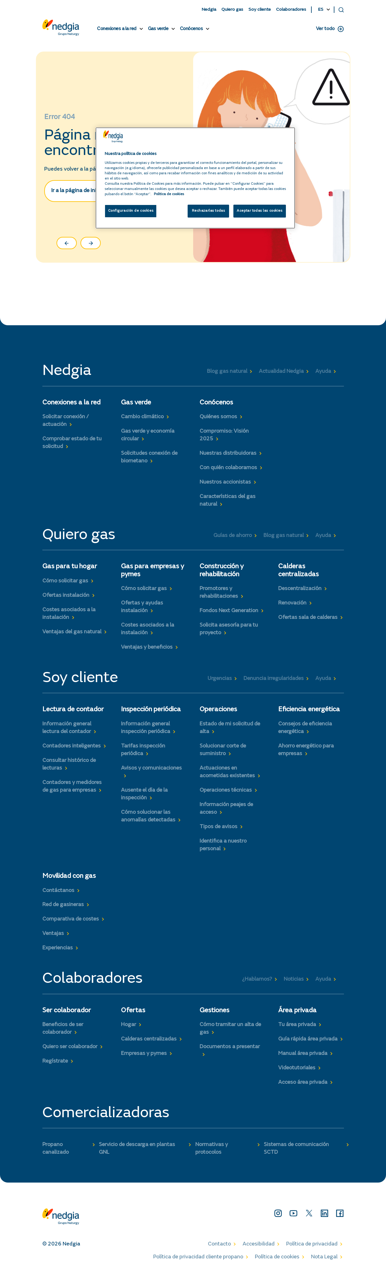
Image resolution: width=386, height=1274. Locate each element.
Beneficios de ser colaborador (62, 1028)
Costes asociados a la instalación (69, 613)
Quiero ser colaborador (69, 1047)
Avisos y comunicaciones (151, 768)
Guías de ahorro (232, 536)
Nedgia (209, 9)
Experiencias (57, 948)
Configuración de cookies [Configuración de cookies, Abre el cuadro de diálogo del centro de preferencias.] (131, 211)
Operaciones (218, 709)
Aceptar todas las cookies (259, 211)
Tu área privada (297, 1025)
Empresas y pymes (144, 1053)
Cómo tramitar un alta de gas (230, 1028)
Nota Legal (324, 1257)
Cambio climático (142, 417)
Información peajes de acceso (226, 808)
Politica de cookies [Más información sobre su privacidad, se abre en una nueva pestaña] (169, 194)
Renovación (292, 603)
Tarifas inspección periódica (143, 750)
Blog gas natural (227, 371)
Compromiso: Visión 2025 (224, 435)
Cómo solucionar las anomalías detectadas (148, 816)
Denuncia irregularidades (274, 678)
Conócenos (191, 28)
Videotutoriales (296, 1068)
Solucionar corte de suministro (223, 750)
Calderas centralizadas (298, 570)
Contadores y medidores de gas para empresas (72, 786)
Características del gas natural (227, 500)
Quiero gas (232, 9)
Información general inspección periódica (145, 728)
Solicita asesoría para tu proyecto (229, 629)
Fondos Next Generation (229, 611)
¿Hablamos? (257, 979)
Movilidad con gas (69, 876)
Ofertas (133, 1010)
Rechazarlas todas (208, 211)
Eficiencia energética (309, 709)
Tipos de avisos (218, 827)
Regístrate (55, 1061)
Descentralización (300, 589)
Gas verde (158, 28)
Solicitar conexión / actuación (65, 420)
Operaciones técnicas (226, 790)
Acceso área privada (302, 1082)
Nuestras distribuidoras (228, 453)
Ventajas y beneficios (147, 647)
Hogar (128, 1025)
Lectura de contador (73, 709)
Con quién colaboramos (228, 468)
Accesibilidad (259, 1244)
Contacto (219, 1244)
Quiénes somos (218, 417)
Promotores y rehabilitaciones (219, 592)
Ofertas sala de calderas (307, 617)
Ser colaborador (66, 1010)
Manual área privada (302, 1053)
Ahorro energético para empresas (306, 750)
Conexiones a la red (116, 28)
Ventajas (53, 933)
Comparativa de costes (70, 919)
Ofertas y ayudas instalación (142, 607)
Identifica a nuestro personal (223, 845)
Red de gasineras (63, 905)
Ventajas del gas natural (71, 632)
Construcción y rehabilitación (222, 570)
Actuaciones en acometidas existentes (227, 772)
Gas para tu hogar (69, 566)
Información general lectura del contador (66, 728)
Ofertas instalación (65, 595)
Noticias (294, 979)
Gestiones (214, 1010)
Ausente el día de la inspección (144, 794)
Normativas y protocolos (211, 1148)
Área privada (297, 1010)
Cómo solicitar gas (65, 581)
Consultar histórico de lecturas (69, 764)
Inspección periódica (151, 709)
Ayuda (323, 371)
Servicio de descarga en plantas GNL (137, 1148)
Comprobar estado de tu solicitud (72, 443)
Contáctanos (58, 891)
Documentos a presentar (230, 1047)
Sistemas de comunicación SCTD (296, 1148)
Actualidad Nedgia (281, 371)
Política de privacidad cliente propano (198, 1257)
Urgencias (220, 678)
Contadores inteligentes (71, 746)
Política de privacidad (311, 1244)
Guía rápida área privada (307, 1039)
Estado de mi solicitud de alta (230, 728)
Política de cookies (277, 1257)
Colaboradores (291, 9)
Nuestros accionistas (225, 482)
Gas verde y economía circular (147, 435)
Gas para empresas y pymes (152, 570)
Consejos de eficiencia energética (305, 728)
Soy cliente (259, 9)
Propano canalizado (55, 1148)
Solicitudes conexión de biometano (149, 457)
